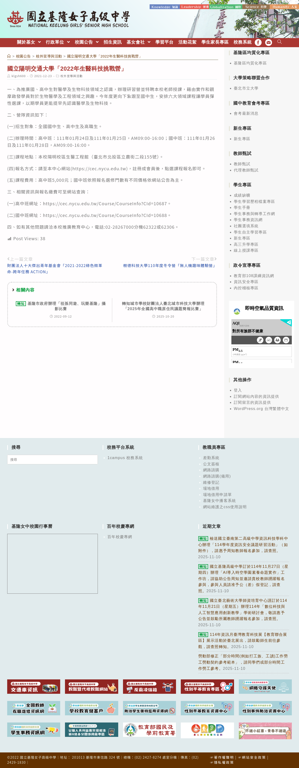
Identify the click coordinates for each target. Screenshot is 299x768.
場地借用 (211, 488)
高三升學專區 (246, 244)
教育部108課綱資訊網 (254, 275)
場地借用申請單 (217, 494)
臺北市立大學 (246, 88)
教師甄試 (242, 163)
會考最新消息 (246, 113)
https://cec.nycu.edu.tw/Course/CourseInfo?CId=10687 (105, 203)
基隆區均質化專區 (250, 63)
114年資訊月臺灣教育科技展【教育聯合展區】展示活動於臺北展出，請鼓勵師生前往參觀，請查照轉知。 (242, 640)
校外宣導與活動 (71, 75)
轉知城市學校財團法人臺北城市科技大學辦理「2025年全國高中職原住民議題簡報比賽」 (163, 305)
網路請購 (211, 470)
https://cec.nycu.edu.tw (99, 168)
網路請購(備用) (217, 476)
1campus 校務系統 (125, 457)
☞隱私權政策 (222, 761)
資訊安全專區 (246, 281)
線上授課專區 (246, 250)
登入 (238, 390)
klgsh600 (19, 75)
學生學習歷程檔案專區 (254, 201)
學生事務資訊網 (248, 219)
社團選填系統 (246, 225)
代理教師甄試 (246, 170)
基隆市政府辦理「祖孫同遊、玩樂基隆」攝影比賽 (61, 305)
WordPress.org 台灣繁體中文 (261, 408)
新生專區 (242, 138)
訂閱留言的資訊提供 (252, 402)
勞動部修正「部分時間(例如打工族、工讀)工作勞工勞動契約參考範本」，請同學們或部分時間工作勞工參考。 (243, 662)
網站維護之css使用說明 (225, 506)
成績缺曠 (242, 195)
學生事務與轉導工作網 (254, 213)
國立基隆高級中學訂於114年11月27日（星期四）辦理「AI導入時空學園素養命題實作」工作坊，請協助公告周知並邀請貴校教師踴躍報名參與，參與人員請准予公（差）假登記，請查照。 (243, 578)
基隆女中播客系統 (219, 500)
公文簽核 (211, 463)
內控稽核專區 (246, 287)
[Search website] (279, 42)
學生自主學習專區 (250, 232)
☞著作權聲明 (222, 756)
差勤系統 (211, 457)
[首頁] (9, 56)
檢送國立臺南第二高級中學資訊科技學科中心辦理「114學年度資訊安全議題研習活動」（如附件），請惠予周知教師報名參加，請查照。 (243, 544)
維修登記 (211, 482)
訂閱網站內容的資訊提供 (256, 396)
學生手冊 (242, 207)
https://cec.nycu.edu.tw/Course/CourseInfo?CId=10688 (105, 214)
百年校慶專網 (119, 537)
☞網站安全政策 (252, 756)
